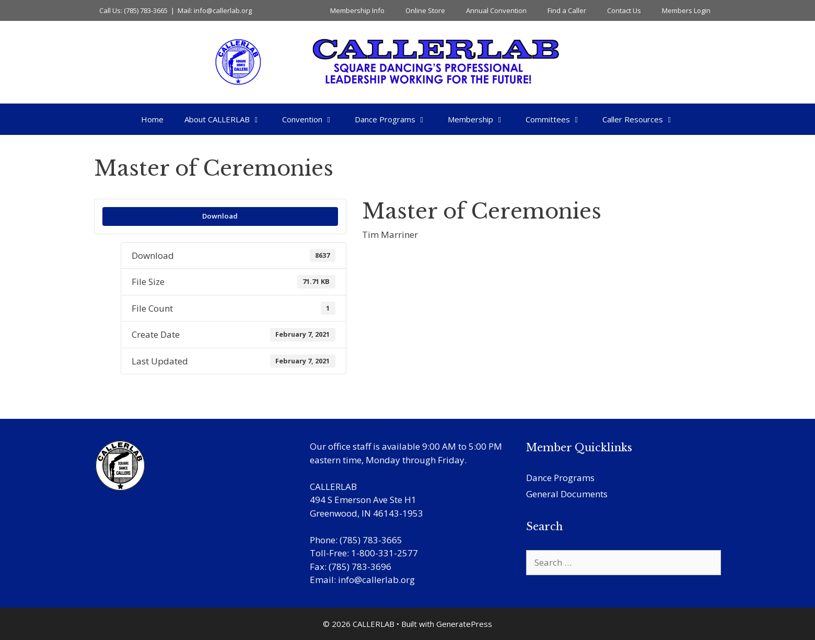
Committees (559, 119)
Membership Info (357, 10)
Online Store (425, 10)
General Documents (567, 494)
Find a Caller (567, 10)
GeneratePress (464, 624)
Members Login (686, 10)
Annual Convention (496, 10)
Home (152, 119)
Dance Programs (396, 119)
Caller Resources (643, 119)
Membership (481, 119)
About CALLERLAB (228, 119)
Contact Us (624, 10)
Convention (313, 119)
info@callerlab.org (376, 580)
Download (220, 216)
